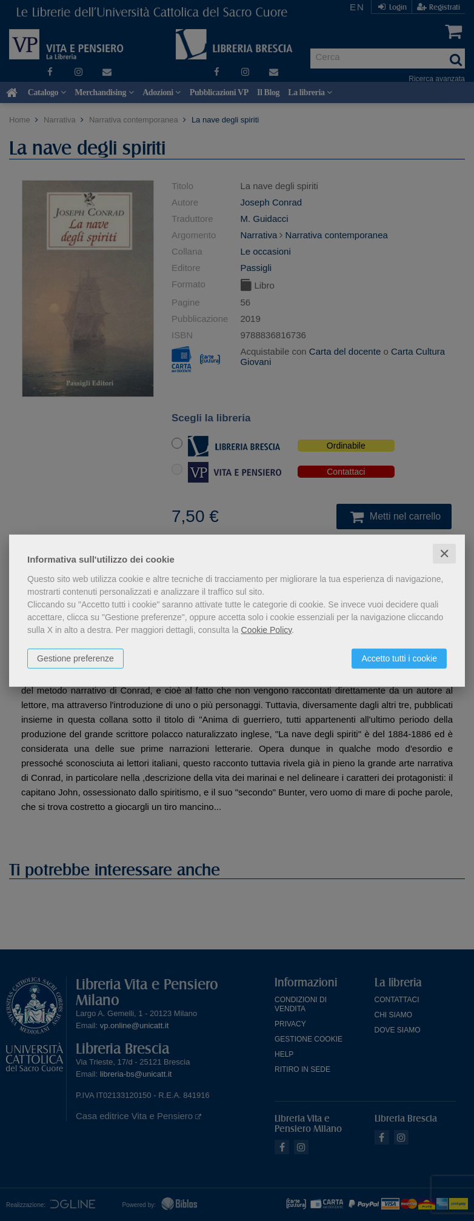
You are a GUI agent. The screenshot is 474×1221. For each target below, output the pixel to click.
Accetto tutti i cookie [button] (399, 658)
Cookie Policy (266, 629)
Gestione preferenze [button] (75, 658)
